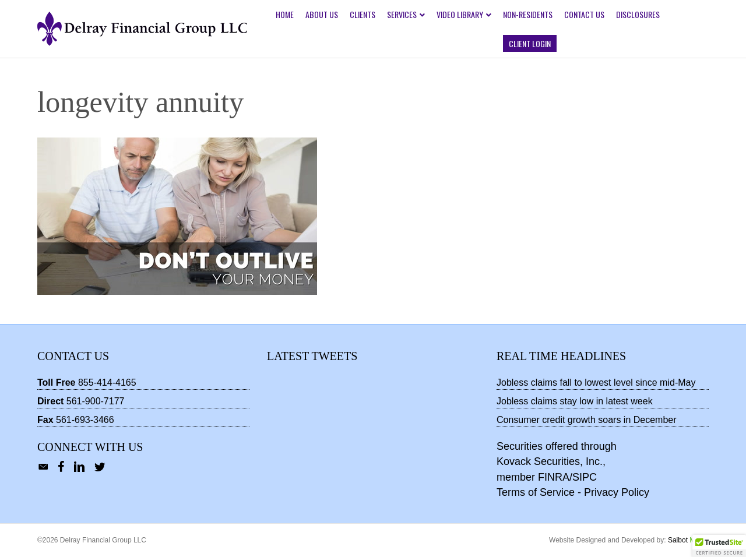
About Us (321, 14)
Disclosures (638, 14)
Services (402, 14)
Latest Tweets (312, 356)
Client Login (530, 43)
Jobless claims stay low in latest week (575, 401)
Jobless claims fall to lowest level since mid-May (596, 382)
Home (285, 14)
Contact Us (584, 14)
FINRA (553, 477)
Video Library (460, 14)
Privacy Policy (616, 492)
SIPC (584, 477)
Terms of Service (536, 492)
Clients (362, 14)
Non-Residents (528, 14)
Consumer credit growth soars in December (587, 420)
